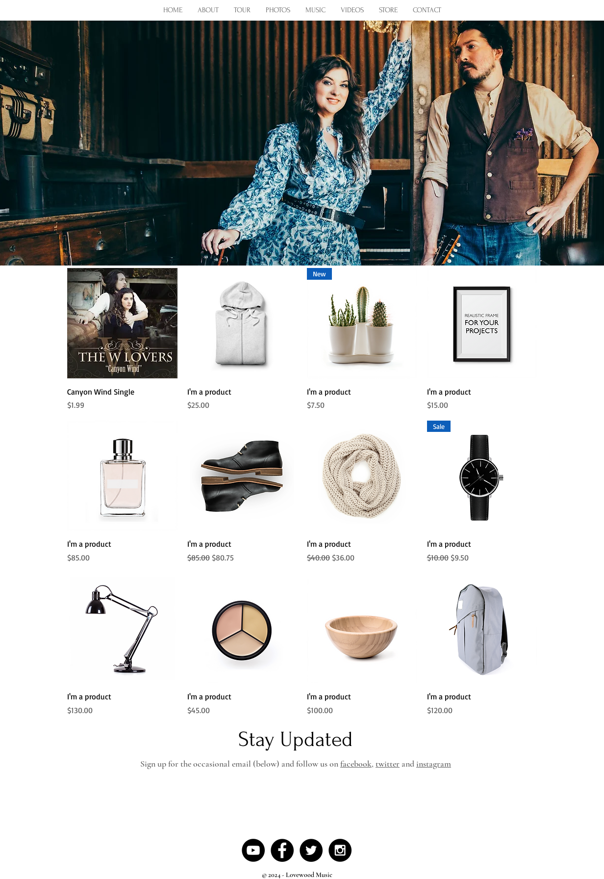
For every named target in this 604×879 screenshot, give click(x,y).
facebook (356, 763)
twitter (388, 763)
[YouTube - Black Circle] (253, 850)
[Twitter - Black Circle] (311, 850)
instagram (433, 763)
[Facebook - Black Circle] (282, 850)
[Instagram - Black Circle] (340, 850)
